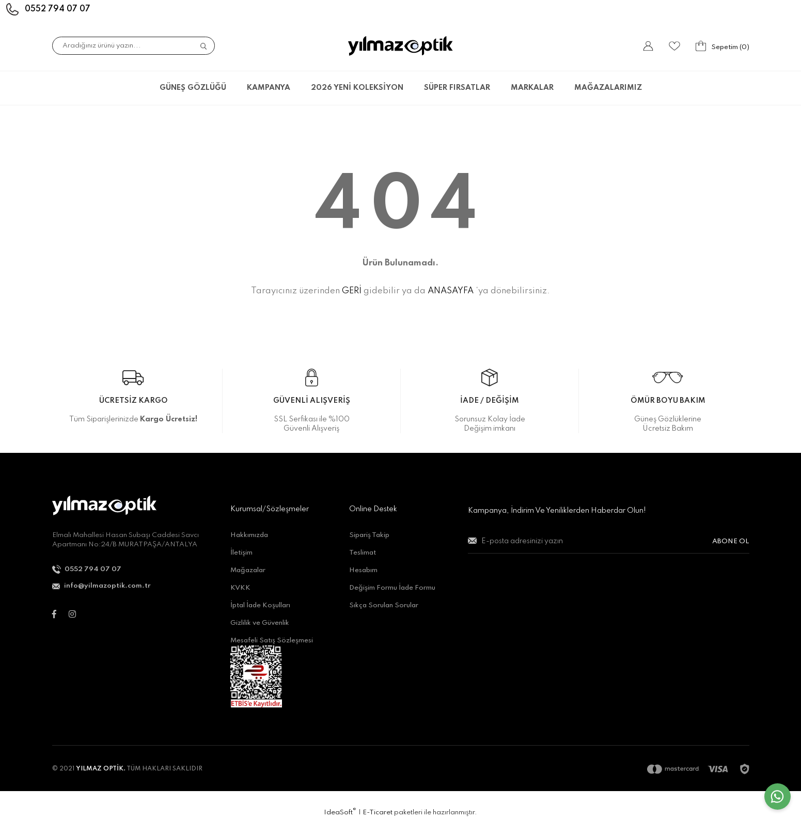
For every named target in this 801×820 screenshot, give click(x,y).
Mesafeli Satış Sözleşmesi (271, 640)
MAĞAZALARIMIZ (608, 87)
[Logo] (400, 46)
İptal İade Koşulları (260, 605)
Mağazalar (247, 570)
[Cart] (722, 46)
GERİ (352, 291)
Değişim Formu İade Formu (392, 588)
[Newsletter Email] (608, 546)
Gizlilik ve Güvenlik (259, 623)
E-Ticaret (377, 812)
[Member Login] (648, 46)
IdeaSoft (340, 812)
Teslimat (362, 552)
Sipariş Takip (369, 535)
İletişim (241, 552)
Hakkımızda (249, 535)
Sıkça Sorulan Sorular (383, 605)
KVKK (240, 588)
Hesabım (363, 570)
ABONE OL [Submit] (730, 541)
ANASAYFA (451, 291)
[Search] (133, 46)
